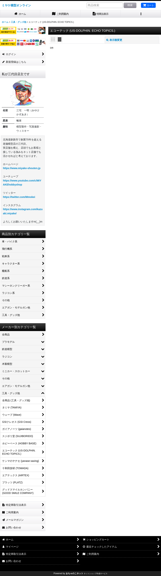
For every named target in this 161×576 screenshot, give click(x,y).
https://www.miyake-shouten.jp (21, 168)
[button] (141, 14)
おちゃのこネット (74, 573)
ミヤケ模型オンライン (16, 5)
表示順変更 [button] (114, 39)
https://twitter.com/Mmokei (19, 197)
